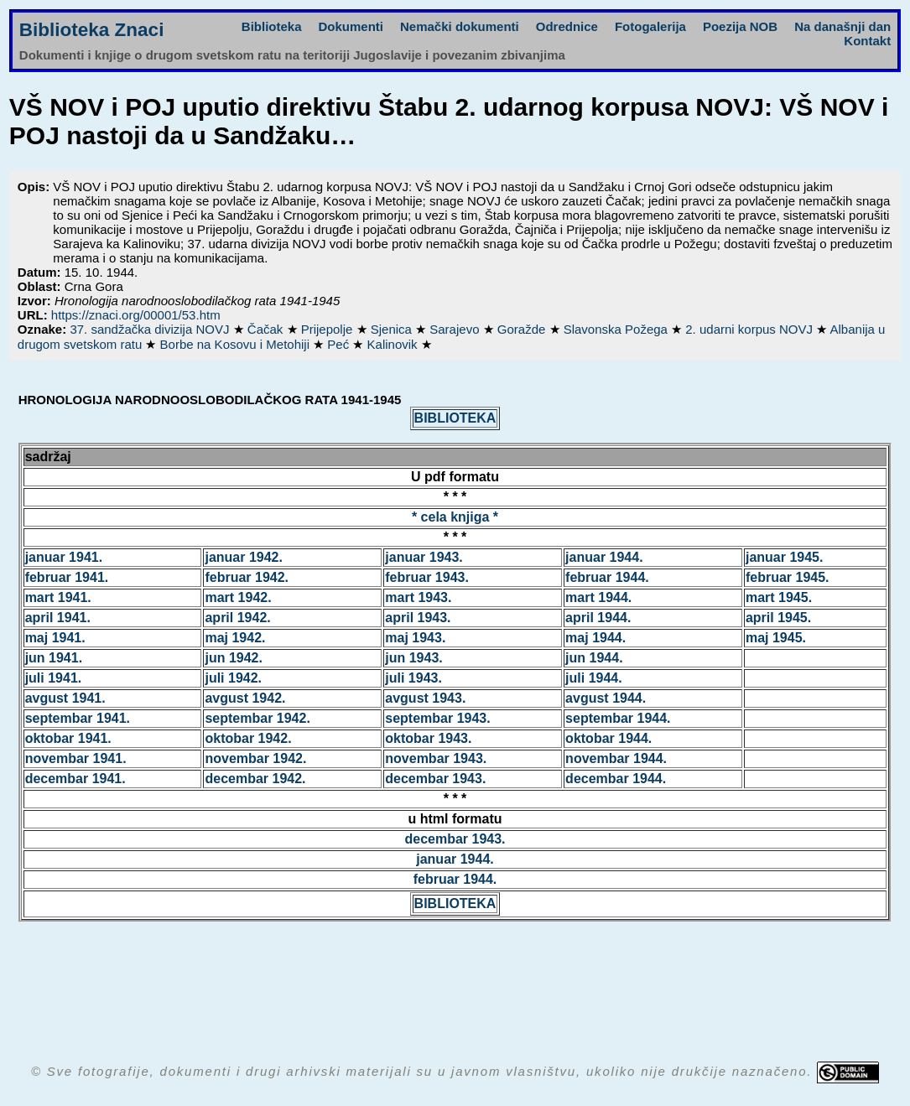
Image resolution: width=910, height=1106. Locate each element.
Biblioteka (272, 26)
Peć (339, 344)
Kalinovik (394, 344)
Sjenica (393, 329)
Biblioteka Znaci (91, 29)
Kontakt (867, 41)
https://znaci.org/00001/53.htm (136, 315)
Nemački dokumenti (459, 26)
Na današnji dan (842, 26)
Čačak (267, 329)
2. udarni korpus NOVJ (750, 329)
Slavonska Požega (617, 329)
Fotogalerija (650, 26)
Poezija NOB (740, 26)
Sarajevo (455, 329)
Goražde (523, 329)
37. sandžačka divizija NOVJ (151, 329)
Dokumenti (351, 26)
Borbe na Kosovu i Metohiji (237, 344)
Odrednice (567, 26)
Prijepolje (328, 329)
